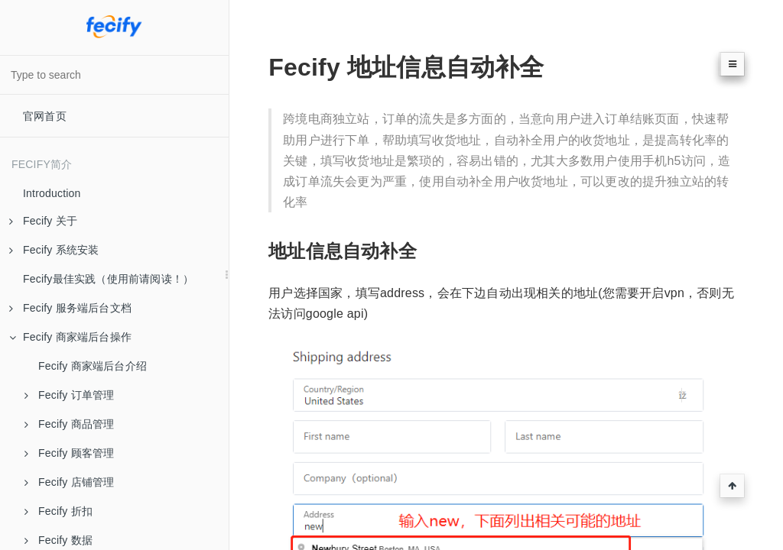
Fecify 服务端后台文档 (70, 308)
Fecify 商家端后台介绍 (92, 366)
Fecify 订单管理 (69, 395)
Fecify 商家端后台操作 (70, 337)
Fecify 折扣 (58, 511)
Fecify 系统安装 (54, 250)
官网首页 (45, 116)
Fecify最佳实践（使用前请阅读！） (108, 279)
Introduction (52, 193)
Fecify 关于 (43, 221)
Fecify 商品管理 (69, 424)
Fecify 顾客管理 (69, 453)
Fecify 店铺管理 (69, 482)
